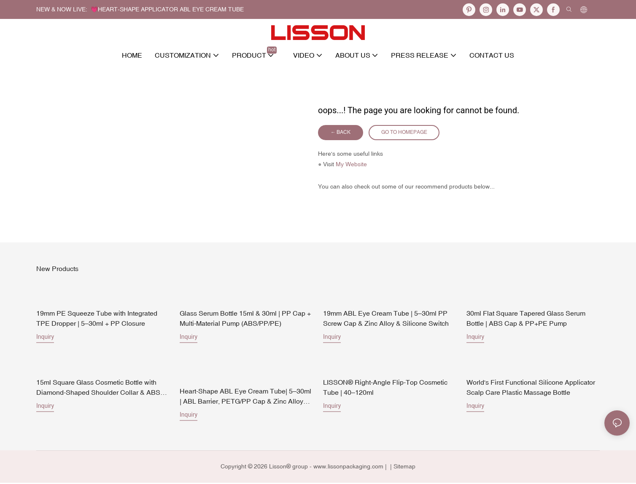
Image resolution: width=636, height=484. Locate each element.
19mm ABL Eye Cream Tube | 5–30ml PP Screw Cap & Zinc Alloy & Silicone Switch (386, 320)
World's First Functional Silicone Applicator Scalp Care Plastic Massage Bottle (530, 389)
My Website (351, 165)
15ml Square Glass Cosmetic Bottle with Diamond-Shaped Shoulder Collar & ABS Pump (98, 389)
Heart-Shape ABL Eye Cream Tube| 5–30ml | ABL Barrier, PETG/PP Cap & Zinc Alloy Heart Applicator (245, 398)
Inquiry (45, 338)
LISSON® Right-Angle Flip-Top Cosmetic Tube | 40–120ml (385, 389)
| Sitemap (401, 468)
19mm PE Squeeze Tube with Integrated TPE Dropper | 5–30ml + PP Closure (96, 320)
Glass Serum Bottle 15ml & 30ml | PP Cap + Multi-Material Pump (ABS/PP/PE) (245, 320)
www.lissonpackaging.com (348, 468)
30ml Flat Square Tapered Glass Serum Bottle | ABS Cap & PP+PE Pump (525, 320)
